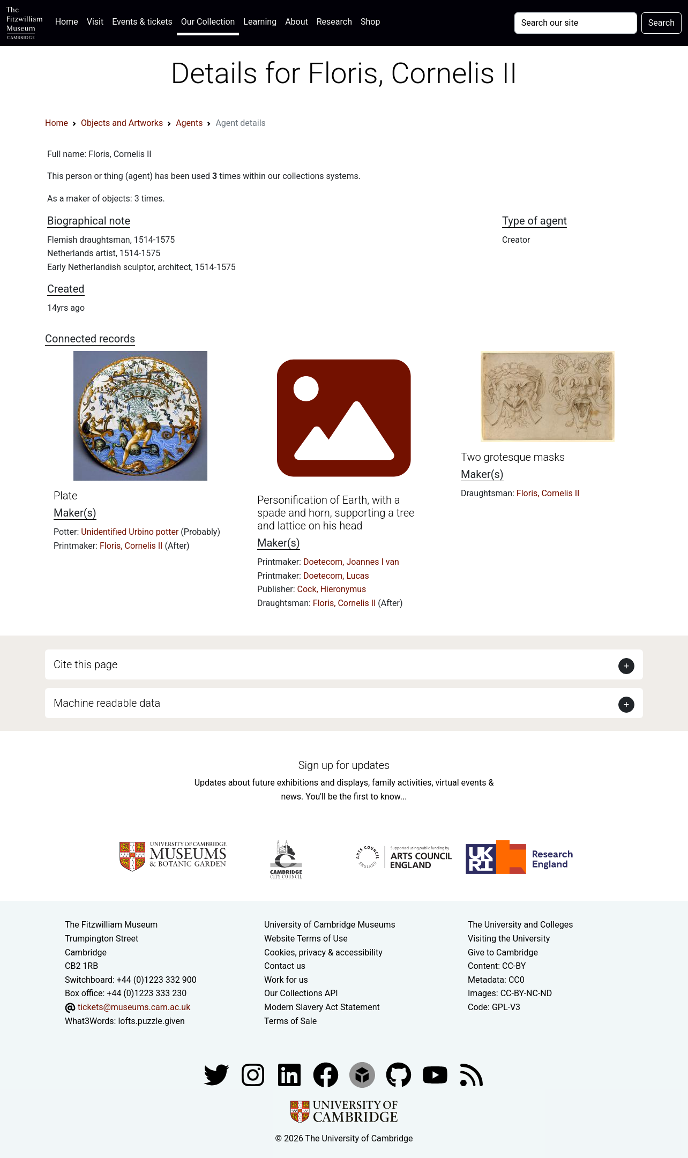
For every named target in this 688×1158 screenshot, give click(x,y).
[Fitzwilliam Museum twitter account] (217, 1074)
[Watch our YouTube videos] (436, 1074)
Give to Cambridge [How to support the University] (503, 952)
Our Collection (208, 22)
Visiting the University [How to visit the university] (509, 938)
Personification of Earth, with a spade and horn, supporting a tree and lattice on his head (335, 513)
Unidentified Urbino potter (131, 532)
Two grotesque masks (513, 457)
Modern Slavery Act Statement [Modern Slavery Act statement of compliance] (322, 1007)
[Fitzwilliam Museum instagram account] (254, 1074)
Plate (65, 495)
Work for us (286, 980)
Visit (95, 22)
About (296, 22)
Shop (370, 22)
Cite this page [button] (85, 664)
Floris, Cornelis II (132, 546)
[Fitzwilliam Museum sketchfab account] (363, 1074)
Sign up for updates (344, 765)
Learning (259, 22)
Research (334, 22)
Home (69, 20)
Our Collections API (301, 993)
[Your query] (575, 23)
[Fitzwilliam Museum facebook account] (290, 1074)
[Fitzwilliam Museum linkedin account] (327, 1074)
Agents (189, 123)
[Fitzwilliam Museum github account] (400, 1074)
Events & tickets (142, 22)
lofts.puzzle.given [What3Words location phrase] (151, 1021)
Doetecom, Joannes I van (351, 562)
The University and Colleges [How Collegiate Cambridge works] (520, 925)
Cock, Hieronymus (332, 589)
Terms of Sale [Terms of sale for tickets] (290, 1021)
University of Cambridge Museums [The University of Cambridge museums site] (329, 925)
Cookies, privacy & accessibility (323, 952)
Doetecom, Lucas (336, 576)
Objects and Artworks (122, 123)
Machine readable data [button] (107, 703)
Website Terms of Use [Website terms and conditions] (306, 938)
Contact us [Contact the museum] (284, 966)
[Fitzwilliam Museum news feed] (471, 1074)
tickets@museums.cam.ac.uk (134, 1007)
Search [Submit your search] (661, 23)
